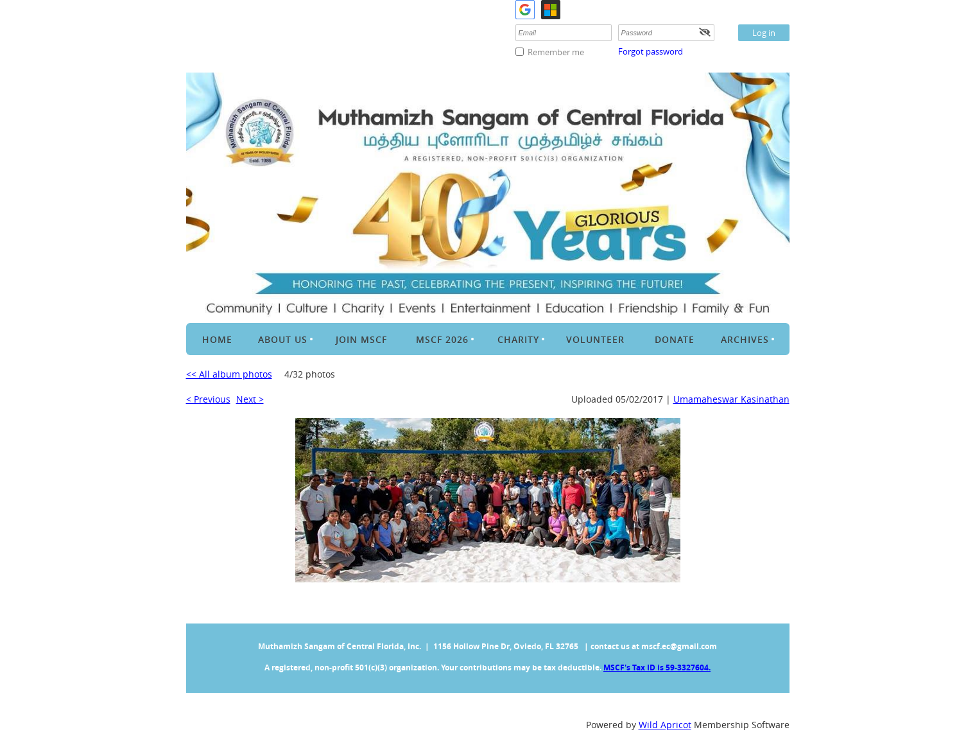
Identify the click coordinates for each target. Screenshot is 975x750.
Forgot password (650, 51)
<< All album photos (229, 374)
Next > (250, 399)
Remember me (556, 52)
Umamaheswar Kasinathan (731, 399)
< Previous (208, 399)
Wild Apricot (665, 725)
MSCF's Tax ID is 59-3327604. (657, 667)
